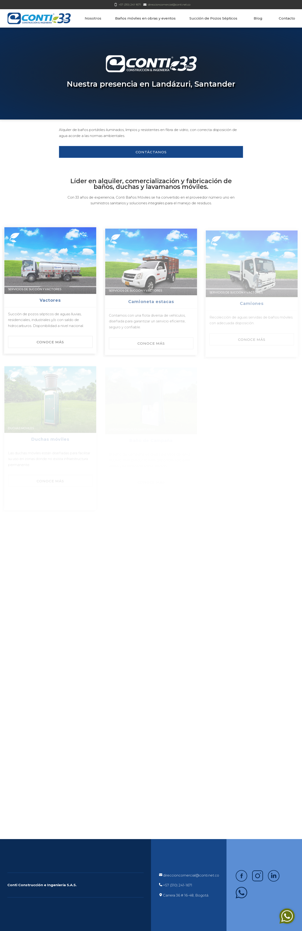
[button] (151, 152)
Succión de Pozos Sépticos (213, 18)
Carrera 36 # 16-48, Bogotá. (186, 895)
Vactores (50, 306)
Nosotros (93, 18)
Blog (258, 18)
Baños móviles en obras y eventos (145, 18)
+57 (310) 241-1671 (130, 4)
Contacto (287, 18)
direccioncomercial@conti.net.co (169, 4)
